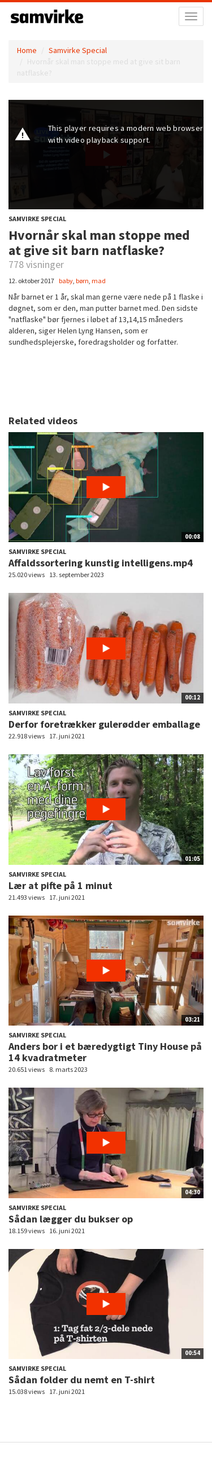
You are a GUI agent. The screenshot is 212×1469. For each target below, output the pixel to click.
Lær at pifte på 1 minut (60, 885)
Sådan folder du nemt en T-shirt (81, 1379)
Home (27, 50)
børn (82, 280)
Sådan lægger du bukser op (70, 1218)
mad (99, 280)
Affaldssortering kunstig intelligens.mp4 (100, 562)
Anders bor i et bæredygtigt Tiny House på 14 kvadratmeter (105, 1052)
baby (66, 280)
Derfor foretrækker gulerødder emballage (104, 724)
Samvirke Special (78, 50)
